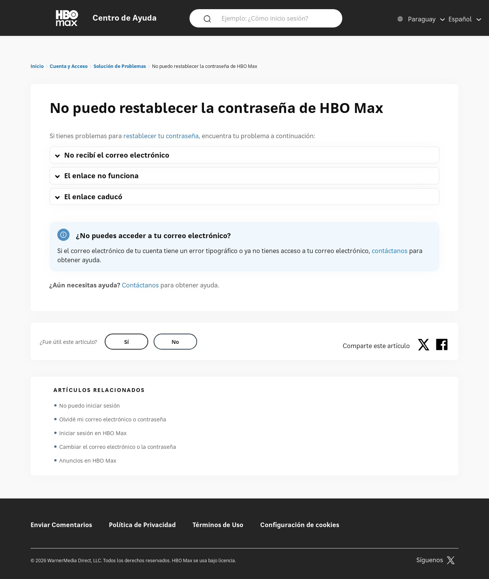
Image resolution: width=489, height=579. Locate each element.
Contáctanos (140, 285)
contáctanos (390, 251)
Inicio (37, 66)
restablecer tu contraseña (161, 136)
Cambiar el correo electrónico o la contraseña (117, 446)
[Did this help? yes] (126, 342)
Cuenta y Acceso (68, 66)
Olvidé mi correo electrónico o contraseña (112, 419)
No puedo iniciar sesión (89, 405)
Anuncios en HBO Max (87, 460)
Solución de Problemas (120, 66)
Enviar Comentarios (61, 525)
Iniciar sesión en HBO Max (92, 433)
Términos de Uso (218, 525)
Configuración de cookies (299, 525)
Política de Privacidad (142, 525)
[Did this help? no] (175, 342)
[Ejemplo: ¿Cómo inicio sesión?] (277, 18)
